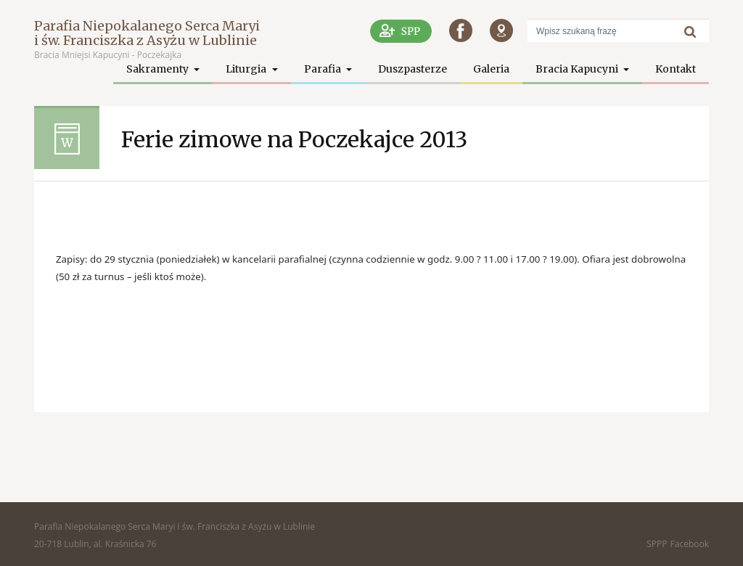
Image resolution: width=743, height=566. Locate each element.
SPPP (656, 544)
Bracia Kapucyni (577, 68)
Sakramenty (158, 68)
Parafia (323, 68)
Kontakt (675, 68)
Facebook (689, 544)
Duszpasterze (412, 68)
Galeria (491, 68)
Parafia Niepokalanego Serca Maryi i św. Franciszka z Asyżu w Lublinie (147, 33)
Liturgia (247, 68)
